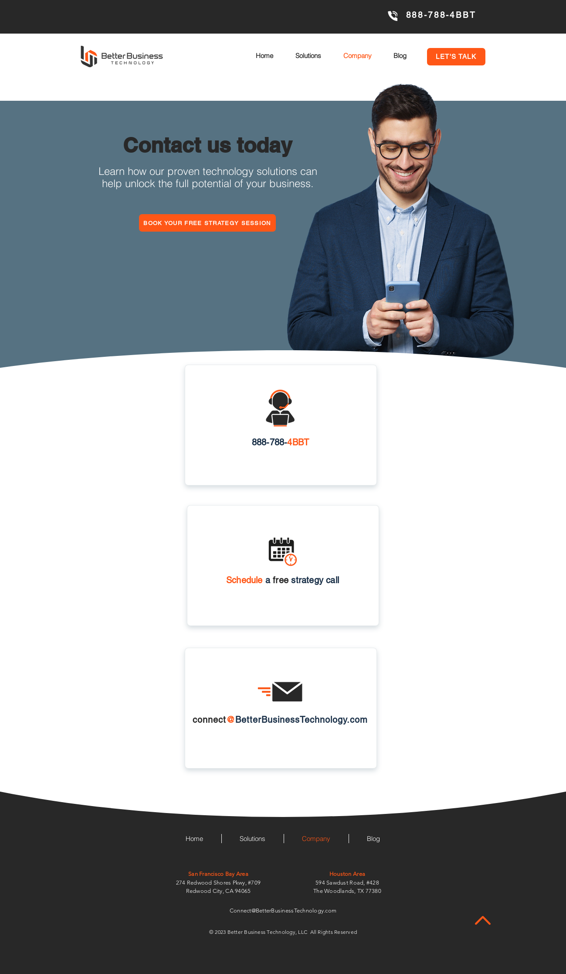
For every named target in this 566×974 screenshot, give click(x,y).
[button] (456, 56)
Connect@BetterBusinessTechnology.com (283, 910)
